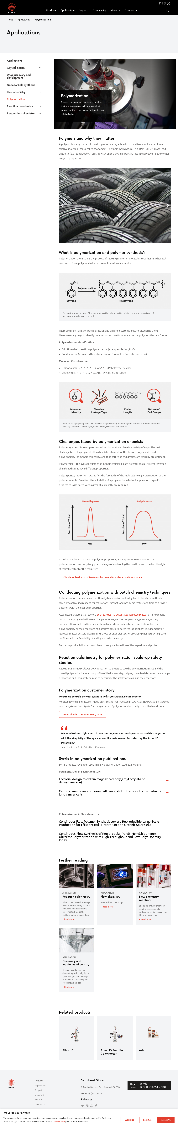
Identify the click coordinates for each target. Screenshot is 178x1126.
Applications (68, 10)
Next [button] (167, 205)
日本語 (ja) (164, 3)
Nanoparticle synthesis (21, 84)
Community (99, 10)
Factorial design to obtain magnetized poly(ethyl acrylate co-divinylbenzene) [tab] (102, 780)
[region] (89, 1117)
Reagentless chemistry (21, 113)
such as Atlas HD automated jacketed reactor (122, 614)
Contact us (131, 10)
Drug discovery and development (19, 76)
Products (51, 10)
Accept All (165, 1120)
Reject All (147, 1120)
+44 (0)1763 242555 (94, 1093)
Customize (129, 1120)
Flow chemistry (16, 91)
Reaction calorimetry (20, 106)
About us (115, 10)
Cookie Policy (59, 1122)
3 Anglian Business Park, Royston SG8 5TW (100, 1087)
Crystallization (16, 67)
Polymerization (16, 99)
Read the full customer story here (82, 714)
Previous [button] (62, 205)
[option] (115, 205)
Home (10, 19)
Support (83, 10)
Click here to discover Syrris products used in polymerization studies (102, 577)
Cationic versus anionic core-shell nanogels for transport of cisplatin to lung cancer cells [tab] (110, 792)
